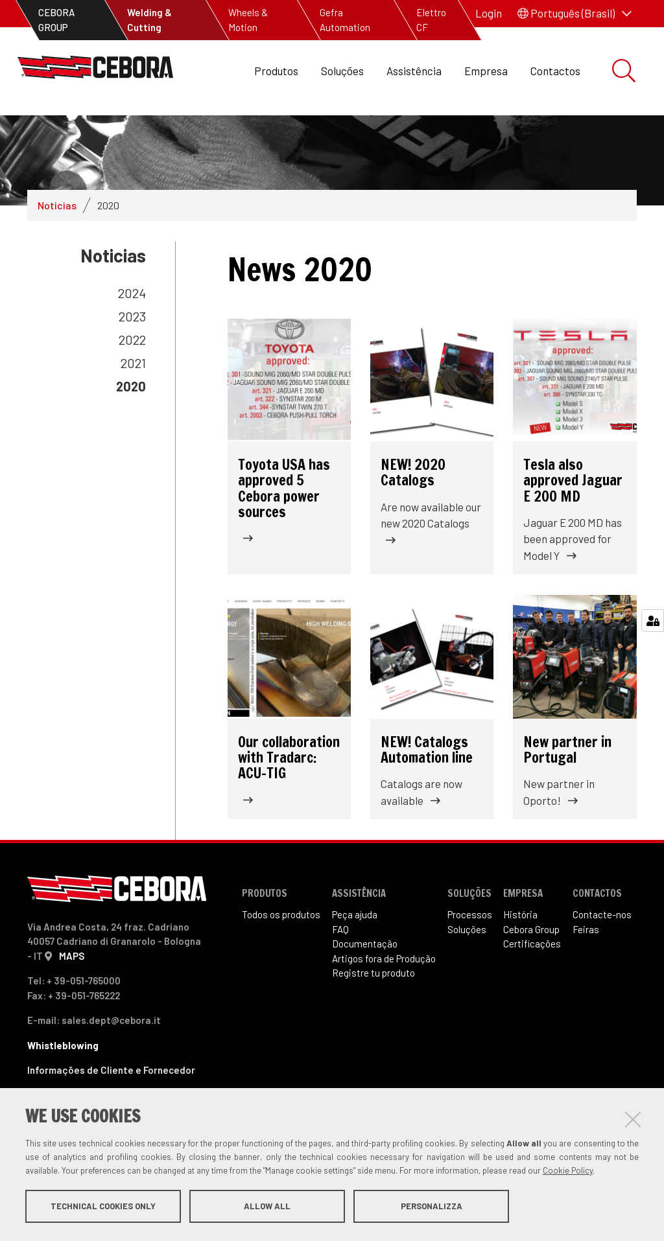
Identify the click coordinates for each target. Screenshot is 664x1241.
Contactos (555, 70)
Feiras (586, 982)
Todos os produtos (281, 967)
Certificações (532, 997)
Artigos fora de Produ (384, 1011)
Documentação (364, 997)
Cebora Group (531, 982)
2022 (132, 392)
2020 (131, 439)
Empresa (486, 70)
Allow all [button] (267, 1207)
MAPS (71, 1009)
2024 (132, 346)
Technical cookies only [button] (103, 1207)
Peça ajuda (354, 967)
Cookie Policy (568, 1171)
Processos (469, 967)
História (520, 967)
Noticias (57, 258)
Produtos (276, 70)
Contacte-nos (602, 967)
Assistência (414, 70)
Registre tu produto (373, 1026)
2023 (132, 369)
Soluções (342, 70)
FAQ (340, 982)
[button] (574, 13)
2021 (133, 416)
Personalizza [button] (431, 1207)
